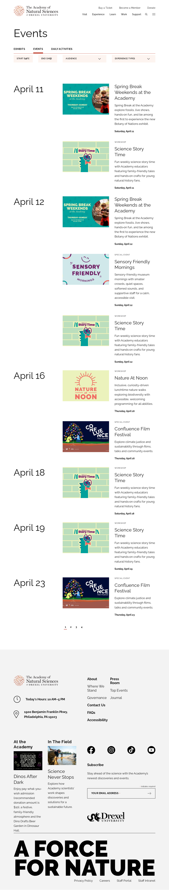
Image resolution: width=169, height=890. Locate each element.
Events (38, 49)
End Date (46, 59)
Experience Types (132, 58)
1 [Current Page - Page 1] (65, 627)
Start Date (23, 59)
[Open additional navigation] (154, 14)
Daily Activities (61, 49)
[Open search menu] (146, 14)
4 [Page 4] (81, 627)
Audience (83, 58)
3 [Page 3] (76, 627)
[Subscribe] (151, 793)
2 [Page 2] (71, 627)
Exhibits (19, 49)
